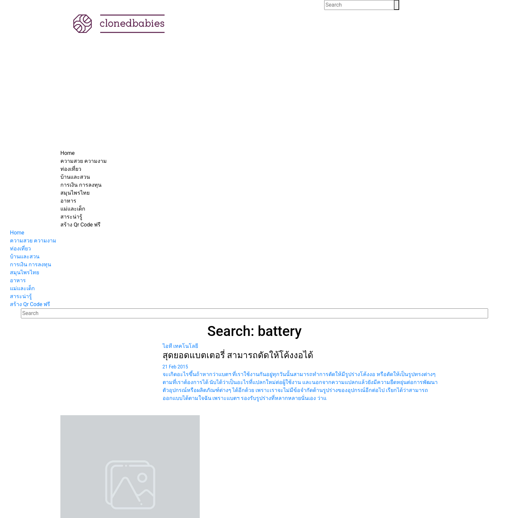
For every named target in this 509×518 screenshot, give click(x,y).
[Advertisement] (254, 99)
